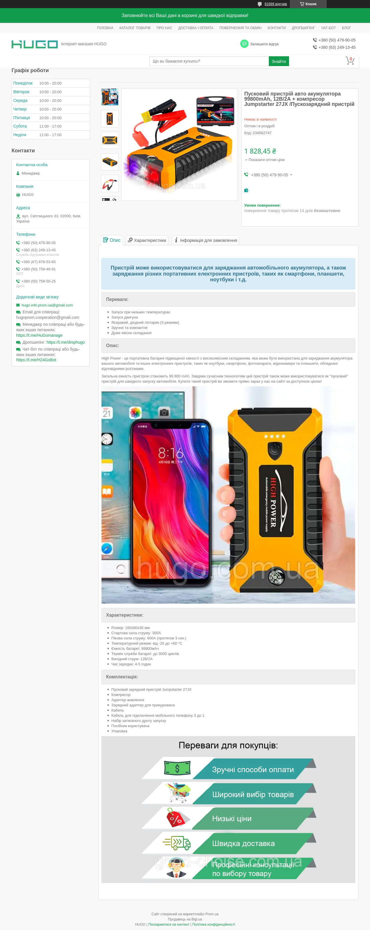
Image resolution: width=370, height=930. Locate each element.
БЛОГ (346, 28)
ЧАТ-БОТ (328, 28)
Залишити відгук (264, 44)
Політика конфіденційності (213, 924)
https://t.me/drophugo (66, 342)
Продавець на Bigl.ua (185, 919)
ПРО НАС (164, 28)
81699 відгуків (276, 4)
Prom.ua (212, 914)
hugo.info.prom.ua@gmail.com (47, 305)
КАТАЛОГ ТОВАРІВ (134, 28)
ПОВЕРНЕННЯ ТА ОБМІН (240, 28)
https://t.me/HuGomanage (39, 335)
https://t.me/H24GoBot (36, 360)
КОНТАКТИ (277, 28)
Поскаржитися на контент (168, 924)
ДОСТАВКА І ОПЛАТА (196, 28)
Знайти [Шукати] (279, 61)
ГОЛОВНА (105, 28)
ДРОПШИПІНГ (303, 28)
